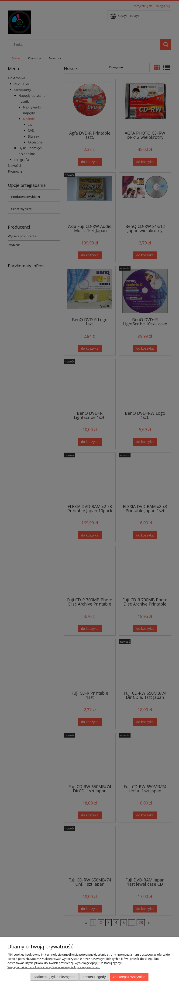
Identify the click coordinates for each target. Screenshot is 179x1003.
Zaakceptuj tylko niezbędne (54, 977)
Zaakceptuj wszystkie (129, 977)
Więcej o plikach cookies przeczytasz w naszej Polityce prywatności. (53, 967)
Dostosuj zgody (94, 977)
